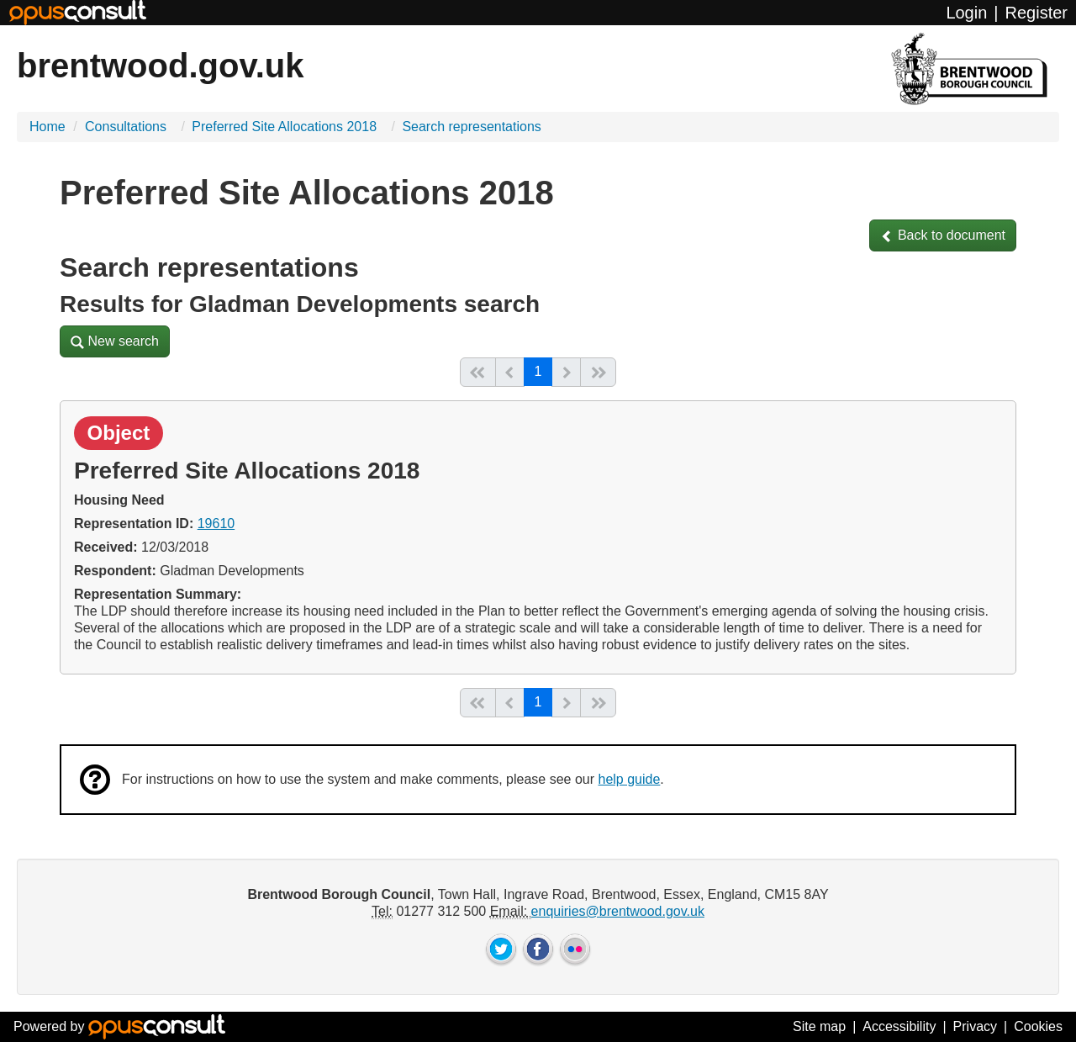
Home (47, 126)
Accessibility (899, 1026)
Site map (819, 1026)
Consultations (127, 126)
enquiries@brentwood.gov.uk (617, 911)
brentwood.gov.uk (160, 65)
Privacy (975, 1026)
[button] (942, 235)
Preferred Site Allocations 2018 (286, 126)
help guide (630, 779)
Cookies (1038, 1026)
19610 (216, 523)
